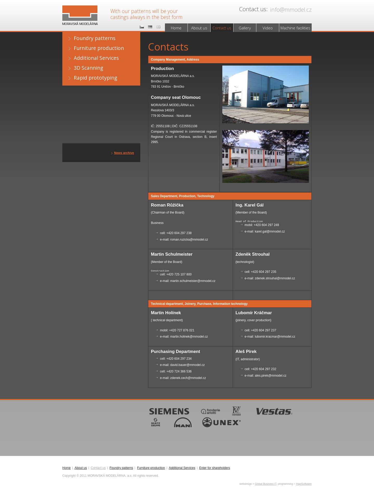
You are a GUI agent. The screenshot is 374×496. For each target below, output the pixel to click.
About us (199, 27)
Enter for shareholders (214, 468)
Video (268, 27)
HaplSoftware (304, 483)
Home (176, 27)
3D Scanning (88, 67)
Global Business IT (265, 483)
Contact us (221, 27)
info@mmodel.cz (291, 9)
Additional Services (96, 57)
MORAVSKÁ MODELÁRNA (79, 10)
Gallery (245, 27)
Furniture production (99, 47)
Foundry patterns (94, 38)
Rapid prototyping (95, 77)
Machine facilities (295, 27)
